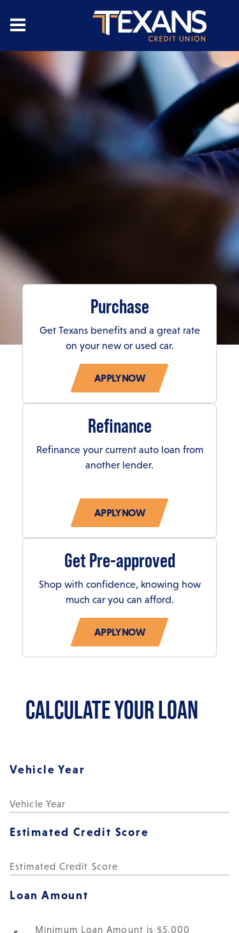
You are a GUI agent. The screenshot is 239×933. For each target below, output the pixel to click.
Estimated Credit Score (79, 832)
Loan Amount (49, 895)
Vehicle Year (47, 769)
